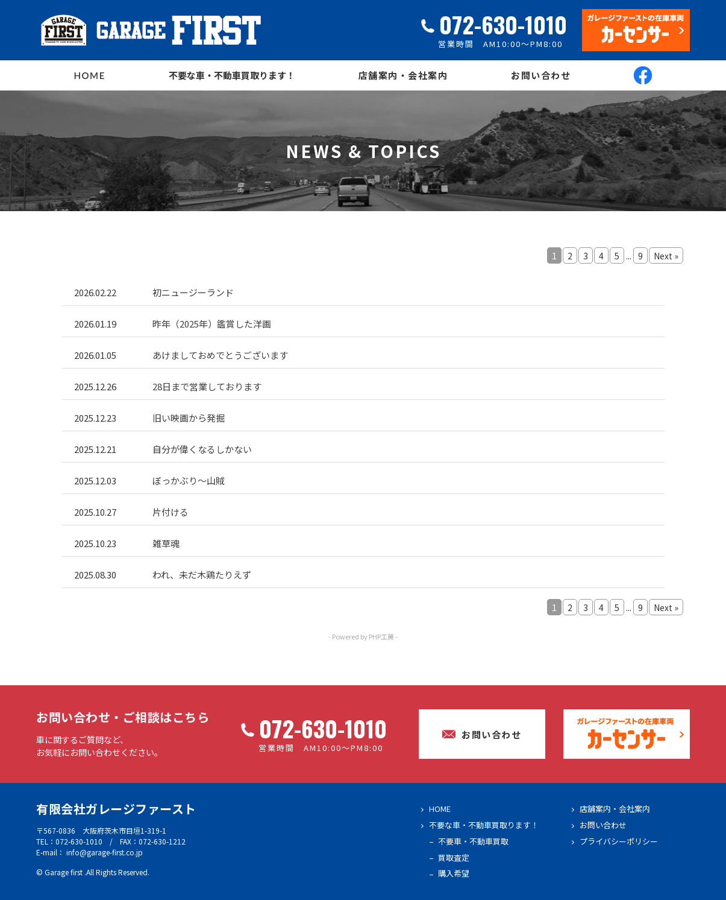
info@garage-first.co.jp (104, 852)
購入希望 (453, 873)
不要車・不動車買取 (473, 841)
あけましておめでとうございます (220, 355)
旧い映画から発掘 (188, 417)
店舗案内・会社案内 (403, 75)
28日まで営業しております (206, 386)
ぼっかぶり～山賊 (188, 480)
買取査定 (453, 857)
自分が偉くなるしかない (202, 449)
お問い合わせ (541, 75)
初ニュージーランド (193, 292)
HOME (89, 75)
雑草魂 (166, 543)
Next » (666, 256)
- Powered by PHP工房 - (363, 636)
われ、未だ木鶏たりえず (201, 574)
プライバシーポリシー (619, 841)
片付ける (170, 511)
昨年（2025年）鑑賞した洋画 (211, 323)
